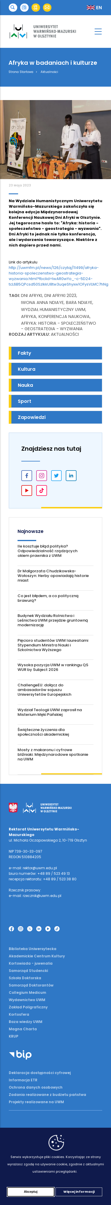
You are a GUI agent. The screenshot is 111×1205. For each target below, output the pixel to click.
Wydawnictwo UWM (27, 999)
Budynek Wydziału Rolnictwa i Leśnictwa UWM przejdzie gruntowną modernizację (53, 620)
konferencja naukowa (64, 316)
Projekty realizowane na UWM (36, 1101)
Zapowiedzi (32, 417)
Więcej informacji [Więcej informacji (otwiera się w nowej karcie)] (79, 1191)
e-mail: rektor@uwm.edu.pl (33, 867)
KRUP (13, 1036)
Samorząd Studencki (28, 970)
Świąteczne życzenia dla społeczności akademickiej (43, 732)
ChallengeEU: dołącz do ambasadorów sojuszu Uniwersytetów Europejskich (44, 689)
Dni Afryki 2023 (60, 295)
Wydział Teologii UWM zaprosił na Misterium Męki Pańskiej (50, 712)
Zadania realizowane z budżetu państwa (47, 1094)
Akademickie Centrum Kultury (37, 956)
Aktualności (49, 72)
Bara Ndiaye (79, 302)
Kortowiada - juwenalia (31, 963)
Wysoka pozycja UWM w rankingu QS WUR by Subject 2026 (53, 667)
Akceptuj (30, 1191)
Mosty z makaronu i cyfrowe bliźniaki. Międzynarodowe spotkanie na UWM (53, 754)
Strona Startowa (20, 72)
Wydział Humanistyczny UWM (53, 309)
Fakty (24, 353)
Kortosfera (19, 1014)
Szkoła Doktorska (25, 977)
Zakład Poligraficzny (28, 1007)
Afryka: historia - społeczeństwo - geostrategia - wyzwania (58, 326)
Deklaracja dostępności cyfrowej (40, 1072)
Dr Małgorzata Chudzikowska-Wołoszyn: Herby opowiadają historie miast (53, 575)
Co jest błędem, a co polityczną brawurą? (48, 598)
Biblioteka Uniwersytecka (32, 948)
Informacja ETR (23, 1080)
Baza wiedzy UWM (25, 1021)
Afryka (28, 316)
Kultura (26, 369)
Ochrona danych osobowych (36, 1087)
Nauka (25, 385)
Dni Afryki (31, 295)
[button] (13, 8)
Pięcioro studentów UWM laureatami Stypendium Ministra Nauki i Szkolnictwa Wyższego (53, 645)
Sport (24, 401)
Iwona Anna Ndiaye (42, 302)
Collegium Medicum (27, 992)
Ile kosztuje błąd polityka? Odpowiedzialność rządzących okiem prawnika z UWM (47, 550)
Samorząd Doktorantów (31, 985)
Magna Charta (23, 1028)
